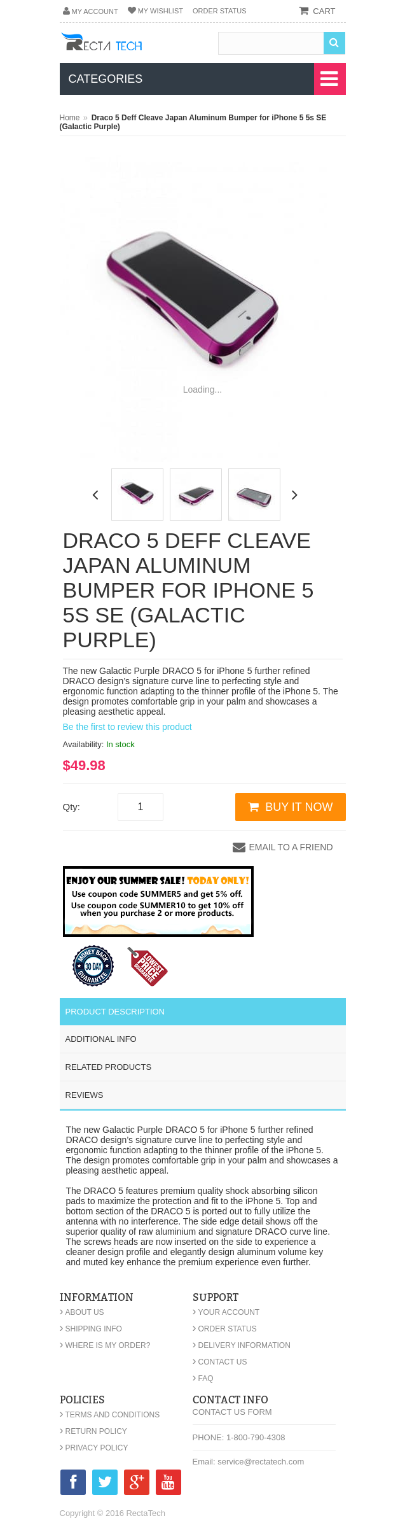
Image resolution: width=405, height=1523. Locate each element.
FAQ (203, 1378)
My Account (95, 11)
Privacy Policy (94, 1447)
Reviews (84, 1095)
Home (70, 117)
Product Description (115, 1011)
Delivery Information (242, 1345)
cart (324, 11)
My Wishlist (160, 11)
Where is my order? (105, 1345)
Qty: (72, 806)
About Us (82, 1312)
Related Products (108, 1067)
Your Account (226, 1312)
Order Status (220, 11)
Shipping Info (91, 1328)
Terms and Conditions (110, 1414)
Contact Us (220, 1362)
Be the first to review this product (127, 727)
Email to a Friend (291, 847)
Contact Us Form (232, 1412)
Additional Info (101, 1039)
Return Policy (93, 1431)
